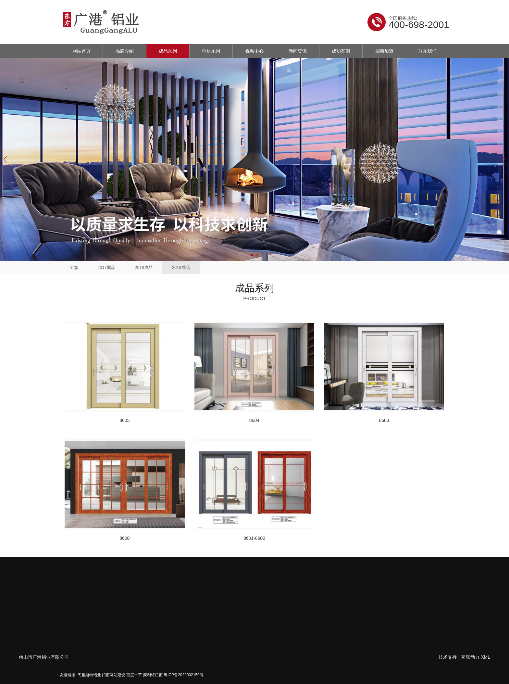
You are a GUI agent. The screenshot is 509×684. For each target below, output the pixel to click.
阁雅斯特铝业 (89, 675)
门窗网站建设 (113, 675)
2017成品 (106, 267)
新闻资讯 (298, 51)
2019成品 (181, 267)
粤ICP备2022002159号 (184, 675)
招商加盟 (384, 51)
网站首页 (81, 51)
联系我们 (427, 51)
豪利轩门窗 (153, 675)
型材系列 (211, 51)
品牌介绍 (125, 51)
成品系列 (168, 51)
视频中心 (254, 51)
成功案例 (341, 51)
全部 (73, 267)
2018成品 (144, 267)
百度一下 (134, 675)
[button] (252, 255)
